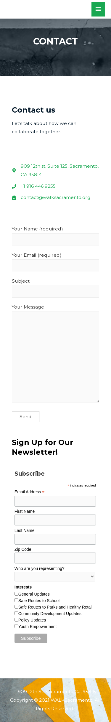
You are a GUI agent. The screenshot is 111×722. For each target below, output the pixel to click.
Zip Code (23, 549)
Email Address (30, 492)
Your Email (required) (55, 262)
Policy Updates (32, 620)
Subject (55, 288)
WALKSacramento (43, 9)
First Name (25, 511)
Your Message (55, 354)
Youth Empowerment (37, 626)
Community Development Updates (49, 613)
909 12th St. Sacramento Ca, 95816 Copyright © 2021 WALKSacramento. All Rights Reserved (55, 700)
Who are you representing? (40, 568)
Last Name (25, 530)
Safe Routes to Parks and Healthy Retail (55, 607)
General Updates (34, 594)
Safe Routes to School (38, 600)
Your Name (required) (55, 235)
